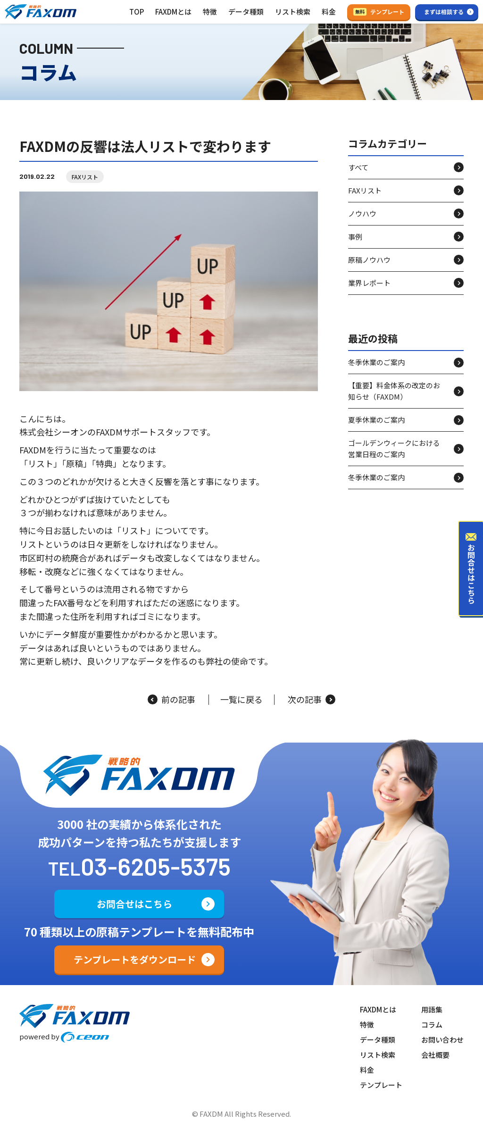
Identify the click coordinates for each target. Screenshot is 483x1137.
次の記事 (311, 699)
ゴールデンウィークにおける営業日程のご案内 (394, 448)
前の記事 (171, 699)
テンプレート (378, 12)
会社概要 (435, 1055)
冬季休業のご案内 (376, 362)
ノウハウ (362, 213)
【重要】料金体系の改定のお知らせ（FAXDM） (394, 390)
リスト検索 (292, 12)
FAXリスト (85, 177)
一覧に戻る (241, 699)
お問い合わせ (442, 1040)
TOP (136, 12)
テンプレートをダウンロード (135, 959)
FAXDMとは (173, 12)
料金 (329, 12)
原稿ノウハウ (369, 260)
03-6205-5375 (156, 866)
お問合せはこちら (134, 904)
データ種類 (246, 12)
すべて (358, 167)
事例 (355, 237)
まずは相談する (444, 12)
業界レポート (369, 283)
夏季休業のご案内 (376, 420)
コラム (431, 1024)
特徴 (210, 12)
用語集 (431, 1009)
